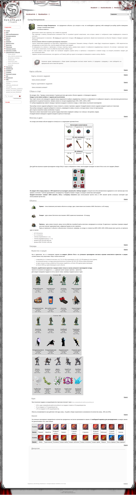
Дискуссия (35, 448)
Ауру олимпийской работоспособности (83, 402)
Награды (33, 246)
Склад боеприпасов (36, 20)
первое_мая (11, 59)
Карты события (36, 71)
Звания (34, 416)
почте (53, 270)
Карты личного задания (40, 76)
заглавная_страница (13, 58)
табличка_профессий (12, 85)
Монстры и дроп (36, 118)
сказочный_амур (12, 61)
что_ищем (9, 86)
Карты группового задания (41, 84)
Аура (33, 399)
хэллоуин (10, 65)
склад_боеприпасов (13, 63)
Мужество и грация (39, 251)
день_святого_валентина (15, 56)
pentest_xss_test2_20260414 (14, 90)
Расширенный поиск (17, 98)
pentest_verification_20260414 (14, 88)
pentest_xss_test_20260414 (13, 92)
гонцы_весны (11, 54)
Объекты (33, 201)
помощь (8, 83)
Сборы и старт (35, 91)
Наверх (126, 483)
